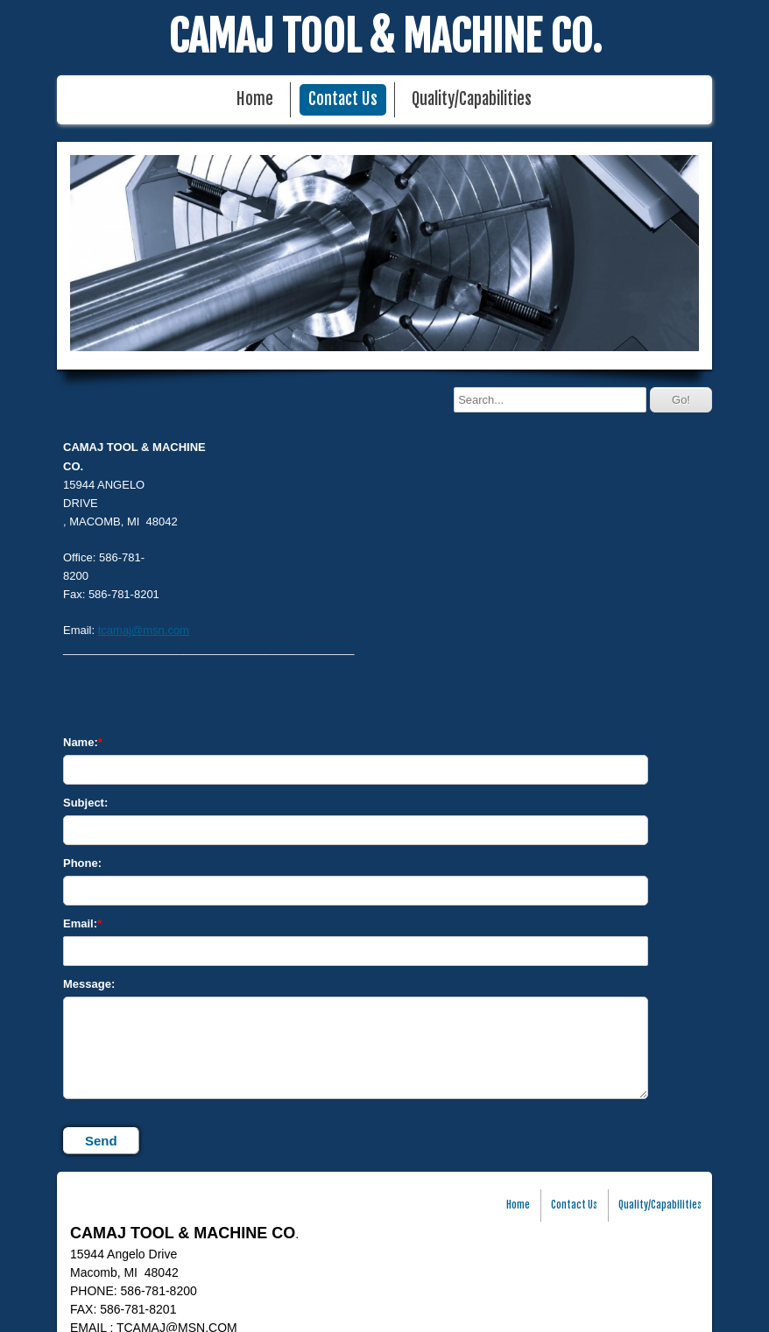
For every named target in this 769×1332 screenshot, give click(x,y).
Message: (89, 983)
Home (254, 99)
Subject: (85, 802)
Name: (80, 742)
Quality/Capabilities (472, 99)
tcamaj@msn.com (143, 630)
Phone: (82, 863)
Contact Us (342, 99)
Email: (80, 923)
